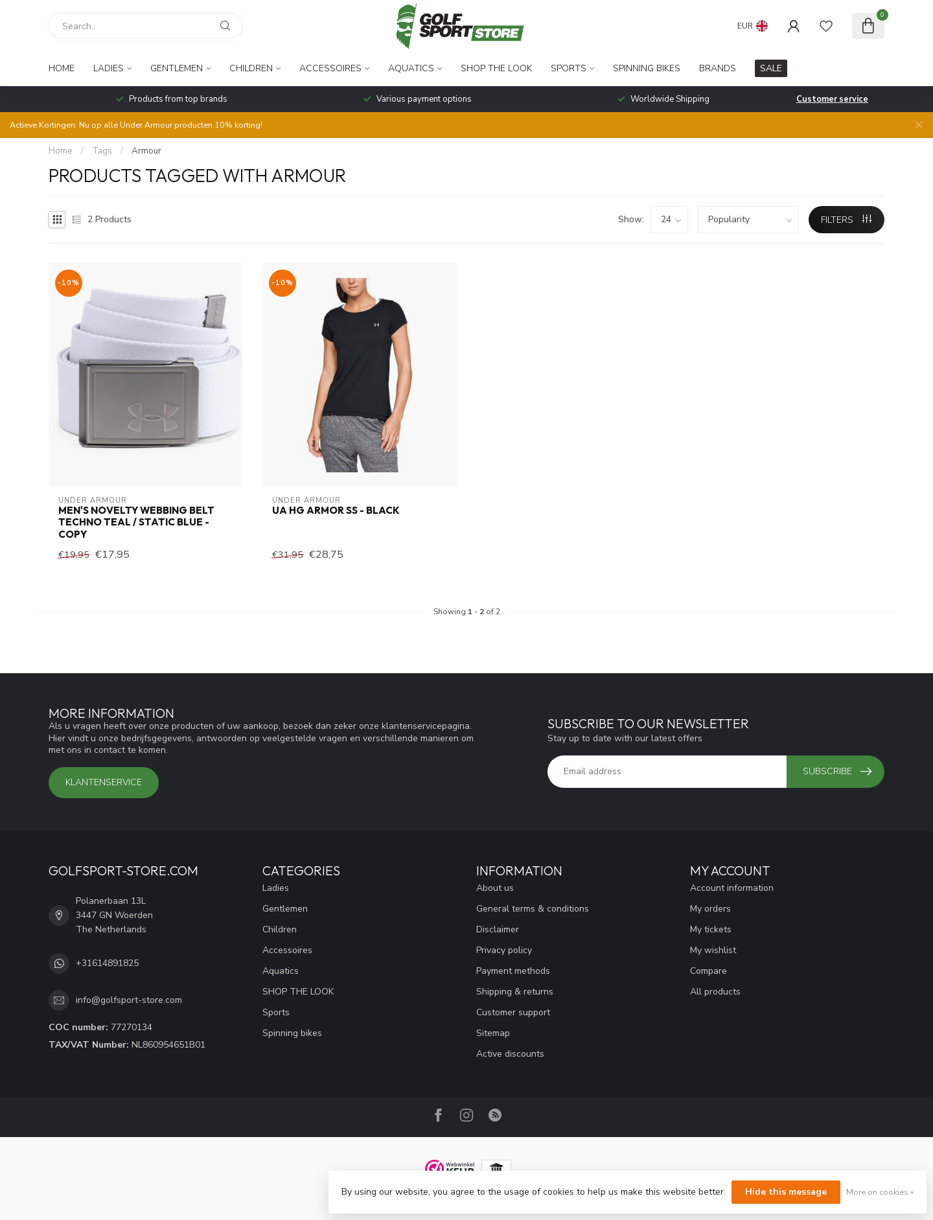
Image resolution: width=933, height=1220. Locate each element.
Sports (568, 68)
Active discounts (510, 1054)
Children (251, 68)
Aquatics (411, 68)
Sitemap (493, 1033)
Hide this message (786, 1192)
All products (715, 991)
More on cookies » (880, 1191)
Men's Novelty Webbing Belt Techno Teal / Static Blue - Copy (136, 522)
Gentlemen (176, 68)
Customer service (832, 99)
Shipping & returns (514, 991)
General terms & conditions (532, 909)
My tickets (710, 929)
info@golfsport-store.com (129, 1000)
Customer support (513, 1012)
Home (62, 68)
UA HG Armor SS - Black (336, 510)
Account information (732, 888)
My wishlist (713, 950)
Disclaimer (497, 929)
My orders (710, 909)
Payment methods (513, 971)
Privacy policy (504, 950)
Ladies (108, 68)
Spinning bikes (646, 68)
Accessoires (330, 68)
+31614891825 (107, 963)
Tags (102, 151)
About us (495, 888)
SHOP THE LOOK (496, 68)
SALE (771, 68)
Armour (146, 151)
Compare (708, 971)
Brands (717, 68)
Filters (846, 220)
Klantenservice (103, 782)
